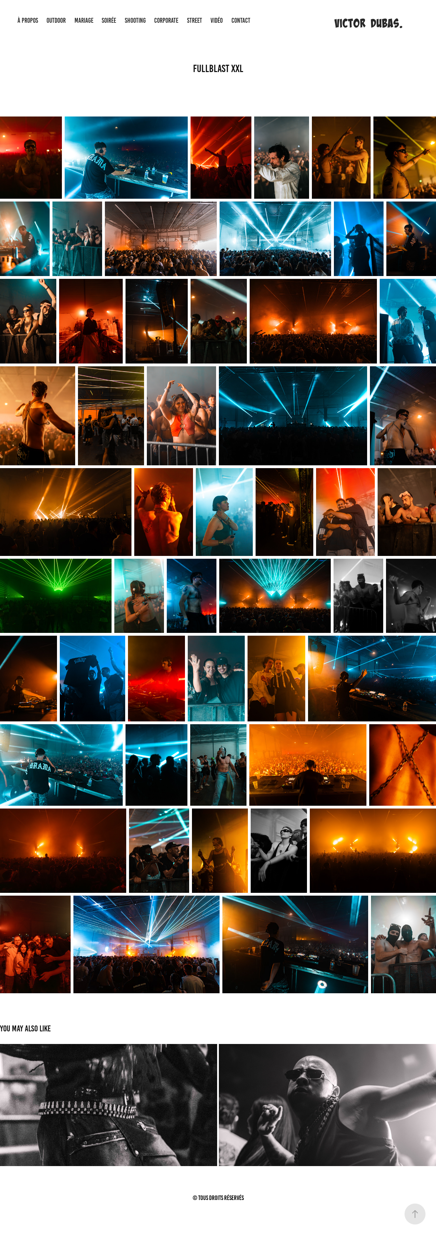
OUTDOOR (56, 20)
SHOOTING (135, 20)
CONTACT (240, 20)
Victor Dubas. (368, 23)
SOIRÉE (109, 20)
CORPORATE (166, 20)
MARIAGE (83, 20)
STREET (194, 20)
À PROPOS (27, 20)
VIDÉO (216, 20)
